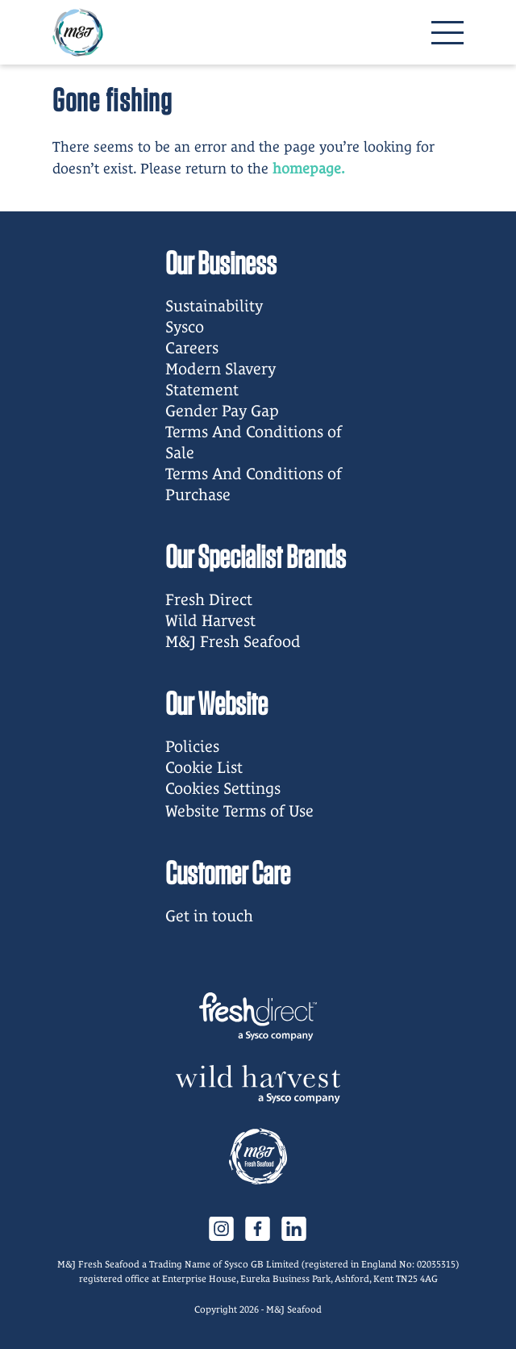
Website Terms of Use (239, 811)
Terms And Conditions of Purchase (253, 484)
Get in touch (209, 916)
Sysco (184, 327)
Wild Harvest (210, 620)
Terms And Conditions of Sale (253, 442)
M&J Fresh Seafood (233, 641)
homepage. (309, 168)
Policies (192, 746)
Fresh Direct (208, 599)
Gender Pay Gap (222, 411)
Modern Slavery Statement (220, 379)
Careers (191, 348)
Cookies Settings (223, 788)
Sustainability (214, 306)
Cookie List (204, 767)
